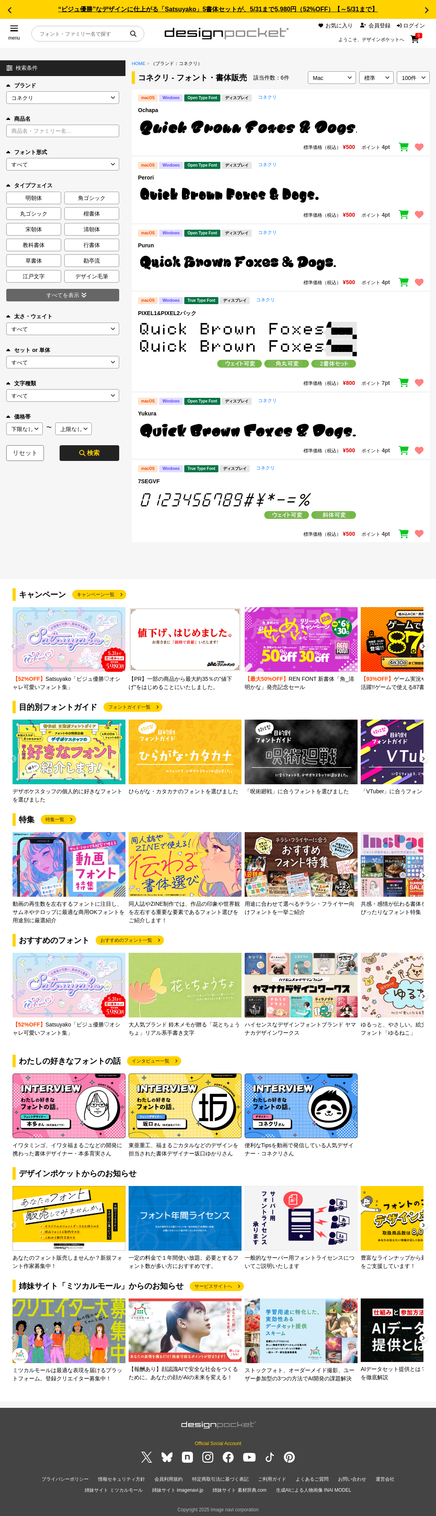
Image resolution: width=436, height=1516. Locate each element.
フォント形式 (26, 152)
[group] (69, 649)
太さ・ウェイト (29, 316)
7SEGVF (149, 481)
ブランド (21, 85)
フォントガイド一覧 (129, 707)
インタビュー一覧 (150, 1061)
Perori (146, 177)
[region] (280, 127)
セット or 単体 (28, 350)
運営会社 (385, 1479)
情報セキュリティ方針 (121, 1479)
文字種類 (21, 383)
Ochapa (148, 110)
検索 (89, 453)
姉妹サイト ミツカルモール (113, 1488)
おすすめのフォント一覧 (126, 940)
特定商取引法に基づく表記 (220, 1479)
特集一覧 (54, 819)
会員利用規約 (168, 1479)
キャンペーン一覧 (95, 594)
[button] (9, 10)
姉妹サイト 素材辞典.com (239, 1488)
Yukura (147, 413)
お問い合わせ (352, 1479)
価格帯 (18, 416)
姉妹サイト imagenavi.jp (177, 1488)
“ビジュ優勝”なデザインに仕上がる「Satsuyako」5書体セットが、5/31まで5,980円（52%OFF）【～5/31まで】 (218, 9)
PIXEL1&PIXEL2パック (167, 313)
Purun (146, 245)
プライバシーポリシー (65, 1479)
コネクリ (267, 97)
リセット (25, 453)
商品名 (18, 119)
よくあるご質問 (312, 1479)
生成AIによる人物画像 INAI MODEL (313, 1488)
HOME (138, 63)
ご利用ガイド (272, 1479)
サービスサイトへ (213, 1286)
